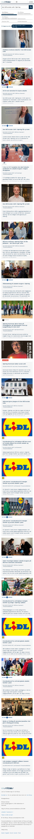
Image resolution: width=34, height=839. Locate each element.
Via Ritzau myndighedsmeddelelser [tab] (9, 17)
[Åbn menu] (16, 2)
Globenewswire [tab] (22, 18)
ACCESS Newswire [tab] (22, 21)
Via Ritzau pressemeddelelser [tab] (8, 12)
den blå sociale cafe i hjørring (22, 26)
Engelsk (7, 833)
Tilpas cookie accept (7, 814)
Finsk (19, 833)
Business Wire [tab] (5, 21)
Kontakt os (4, 795)
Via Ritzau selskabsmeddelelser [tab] (24, 12)
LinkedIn (3, 812)
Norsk (11, 833)
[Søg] (15, 7)
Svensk (15, 833)
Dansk (2, 833)
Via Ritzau (29, 795)
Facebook (9, 812)
